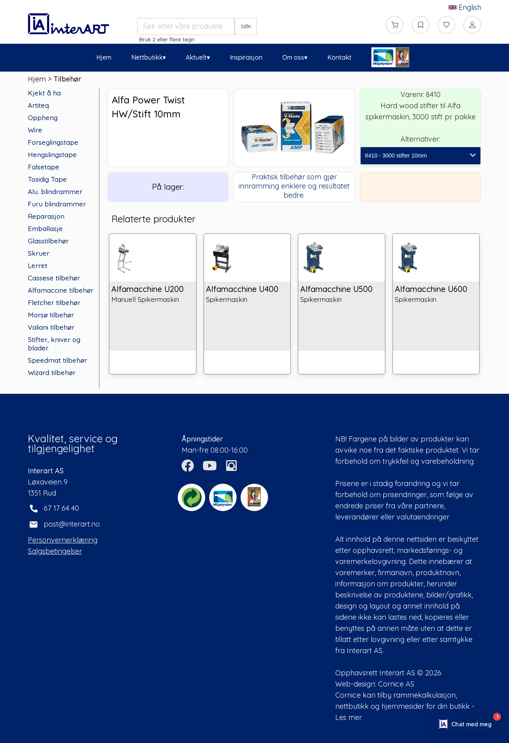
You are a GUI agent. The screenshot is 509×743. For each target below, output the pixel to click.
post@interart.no (72, 524)
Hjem (103, 57)
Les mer (348, 717)
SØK (246, 26)
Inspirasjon (246, 57)
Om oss (293, 57)
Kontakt (339, 57)
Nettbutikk (147, 57)
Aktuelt (196, 57)
